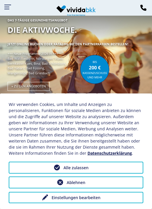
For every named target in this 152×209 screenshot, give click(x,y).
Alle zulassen (75, 167)
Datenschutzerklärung (109, 153)
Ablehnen (76, 182)
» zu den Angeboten (28, 86)
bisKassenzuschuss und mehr (95, 69)
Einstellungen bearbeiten (75, 197)
